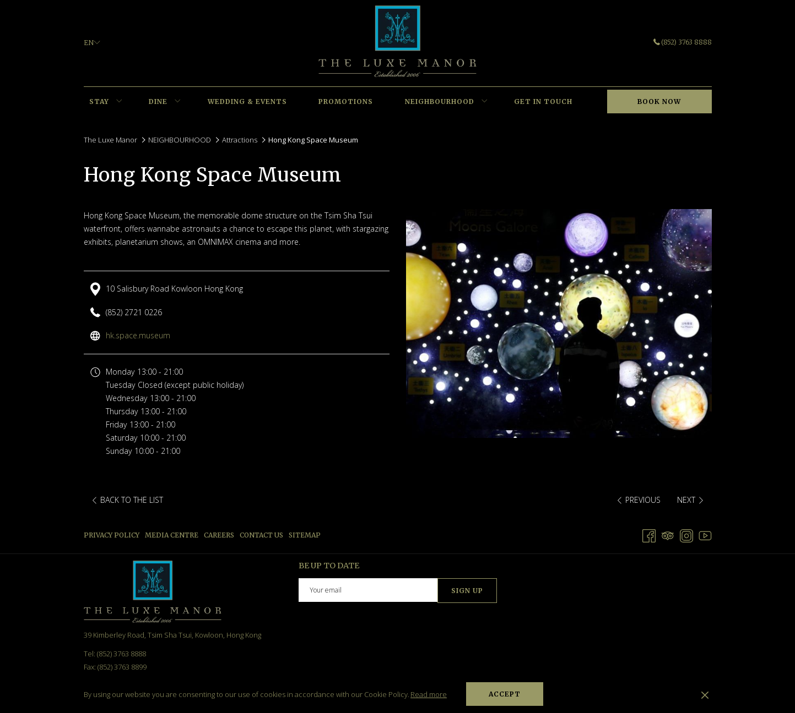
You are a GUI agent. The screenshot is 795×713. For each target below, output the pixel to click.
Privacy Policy (111, 535)
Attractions (239, 140)
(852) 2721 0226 (134, 312)
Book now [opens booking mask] (659, 101)
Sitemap (305, 535)
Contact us (261, 535)
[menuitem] (99, 102)
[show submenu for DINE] (178, 102)
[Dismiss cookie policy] (705, 694)
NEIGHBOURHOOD (179, 140)
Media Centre (171, 535)
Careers (219, 535)
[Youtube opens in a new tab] (705, 534)
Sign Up (467, 590)
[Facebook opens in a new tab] (649, 534)
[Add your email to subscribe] (368, 590)
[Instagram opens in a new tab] (686, 534)
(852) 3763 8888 (682, 42)
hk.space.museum (138, 335)
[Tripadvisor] (667, 534)
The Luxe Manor (110, 140)
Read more (428, 694)
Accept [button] (505, 694)
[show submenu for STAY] (119, 102)
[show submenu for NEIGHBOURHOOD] (484, 102)
